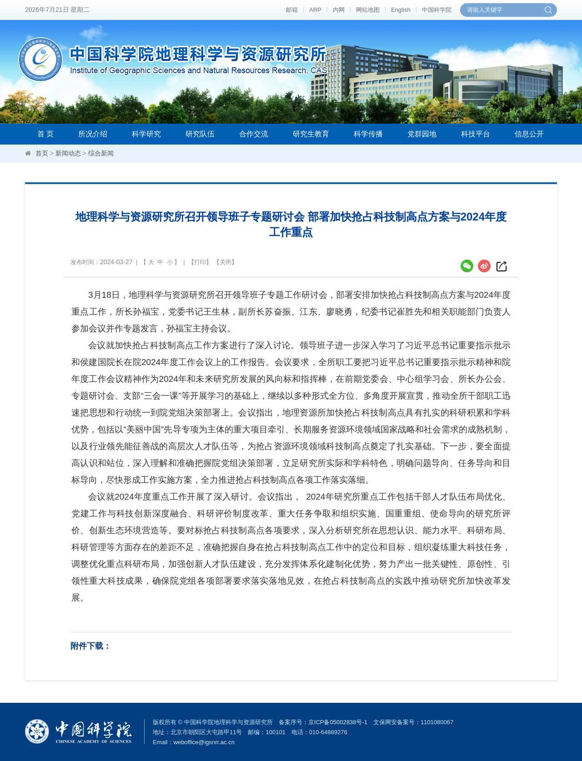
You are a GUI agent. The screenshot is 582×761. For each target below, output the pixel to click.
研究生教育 (311, 134)
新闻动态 (68, 153)
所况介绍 (92, 134)
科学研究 (146, 134)
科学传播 (368, 134)
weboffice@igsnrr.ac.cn (204, 742)
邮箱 (292, 10)
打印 (200, 262)
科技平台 (475, 134)
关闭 (225, 262)
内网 (339, 10)
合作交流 (253, 134)
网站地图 (368, 10)
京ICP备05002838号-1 (337, 722)
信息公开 (529, 134)
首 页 (45, 134)
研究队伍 (200, 134)
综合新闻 (101, 153)
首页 (41, 153)
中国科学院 (437, 10)
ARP (315, 10)
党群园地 (421, 134)
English (401, 10)
